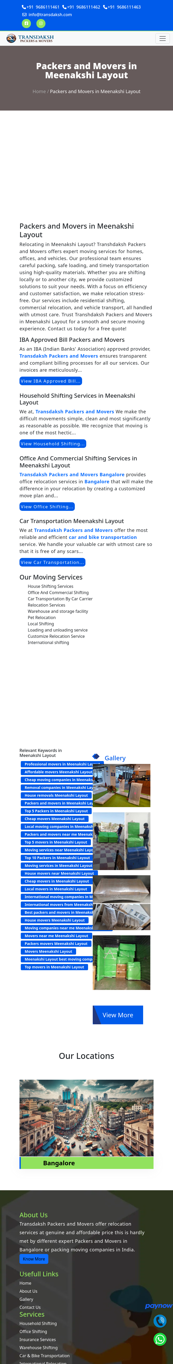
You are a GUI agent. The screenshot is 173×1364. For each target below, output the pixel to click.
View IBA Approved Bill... (51, 381)
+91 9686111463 (124, 7)
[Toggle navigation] (162, 38)
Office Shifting (33, 1331)
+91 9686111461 (42, 7)
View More (118, 1015)
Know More (34, 1259)
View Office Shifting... (47, 507)
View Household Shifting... (53, 444)
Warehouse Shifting (38, 1347)
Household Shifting (38, 1323)
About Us (28, 1291)
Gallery (26, 1299)
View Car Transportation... (52, 562)
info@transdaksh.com (50, 14)
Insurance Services (37, 1339)
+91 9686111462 (83, 7)
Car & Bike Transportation (44, 1356)
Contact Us (30, 1307)
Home (39, 91)
